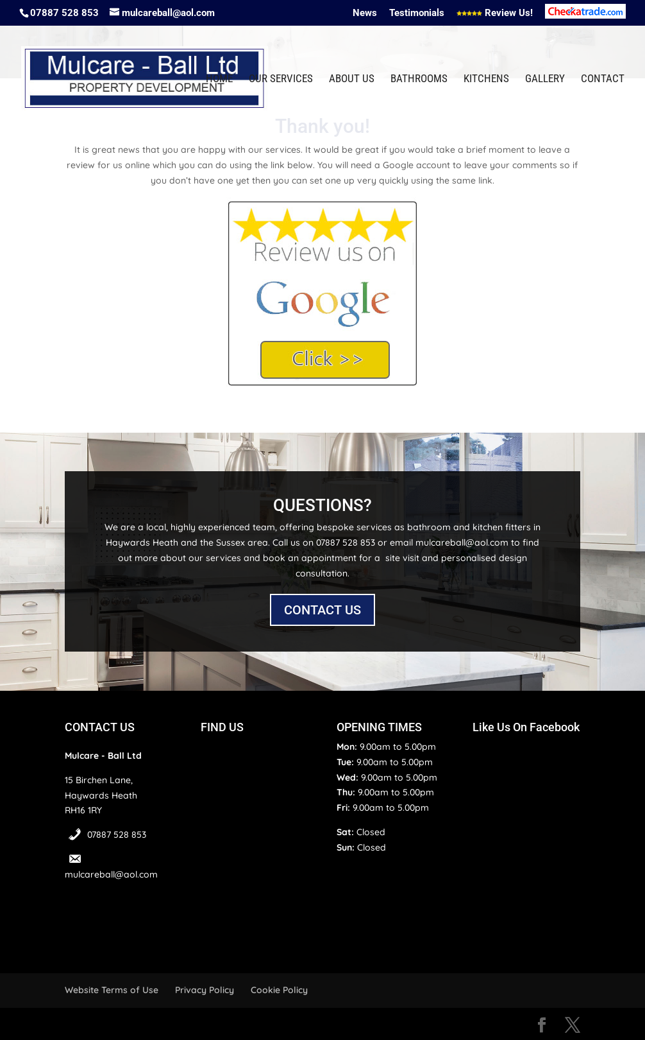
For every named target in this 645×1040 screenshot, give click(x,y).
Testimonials (416, 13)
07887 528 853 (116, 834)
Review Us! (495, 13)
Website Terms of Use (111, 990)
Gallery (545, 79)
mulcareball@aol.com (111, 874)
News (365, 13)
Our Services (281, 79)
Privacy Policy (204, 990)
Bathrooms (419, 79)
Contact (602, 79)
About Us (351, 79)
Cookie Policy (279, 990)
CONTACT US (322, 610)
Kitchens (486, 79)
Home (219, 79)
